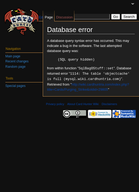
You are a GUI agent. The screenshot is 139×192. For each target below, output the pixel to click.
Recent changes (17, 61)
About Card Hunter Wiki (83, 103)
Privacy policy (55, 103)
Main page (12, 56)
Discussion (64, 17)
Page (49, 17)
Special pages (15, 86)
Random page (15, 67)
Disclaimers (109, 103)
